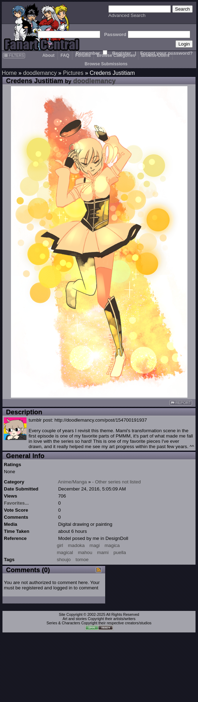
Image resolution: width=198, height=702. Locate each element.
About (48, 55)
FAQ (65, 55)
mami (103, 552)
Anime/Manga (72, 481)
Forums (83, 55)
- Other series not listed (116, 481)
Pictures (73, 73)
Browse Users (155, 55)
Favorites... (16, 503)
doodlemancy (39, 73)
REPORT (180, 402)
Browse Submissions (106, 63)
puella (119, 552)
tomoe (82, 559)
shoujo (64, 559)
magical (65, 552)
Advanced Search (126, 15)
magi (95, 545)
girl (60, 545)
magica (112, 545)
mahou (85, 552)
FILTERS (14, 55)
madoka (76, 545)
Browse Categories (116, 55)
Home (9, 73)
